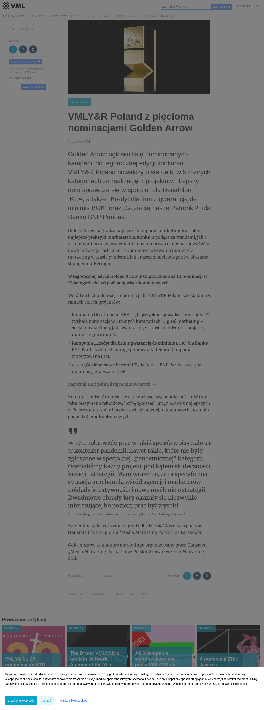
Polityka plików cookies (72, 700)
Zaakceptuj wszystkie (21, 700)
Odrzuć (46, 700)
